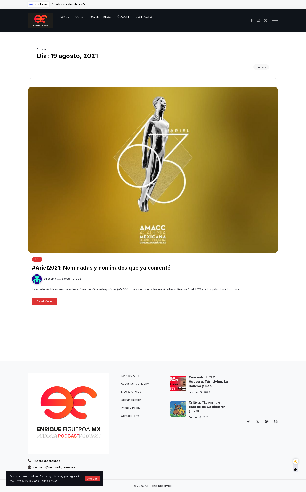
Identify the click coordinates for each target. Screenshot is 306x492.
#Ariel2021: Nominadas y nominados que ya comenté (101, 268)
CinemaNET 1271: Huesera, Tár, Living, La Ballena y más (208, 381)
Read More (44, 301)
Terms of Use (49, 480)
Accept (92, 478)
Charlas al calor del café (69, 4)
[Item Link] (178, 383)
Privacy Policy (24, 480)
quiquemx (50, 278)
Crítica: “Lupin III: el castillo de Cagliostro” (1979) (207, 406)
